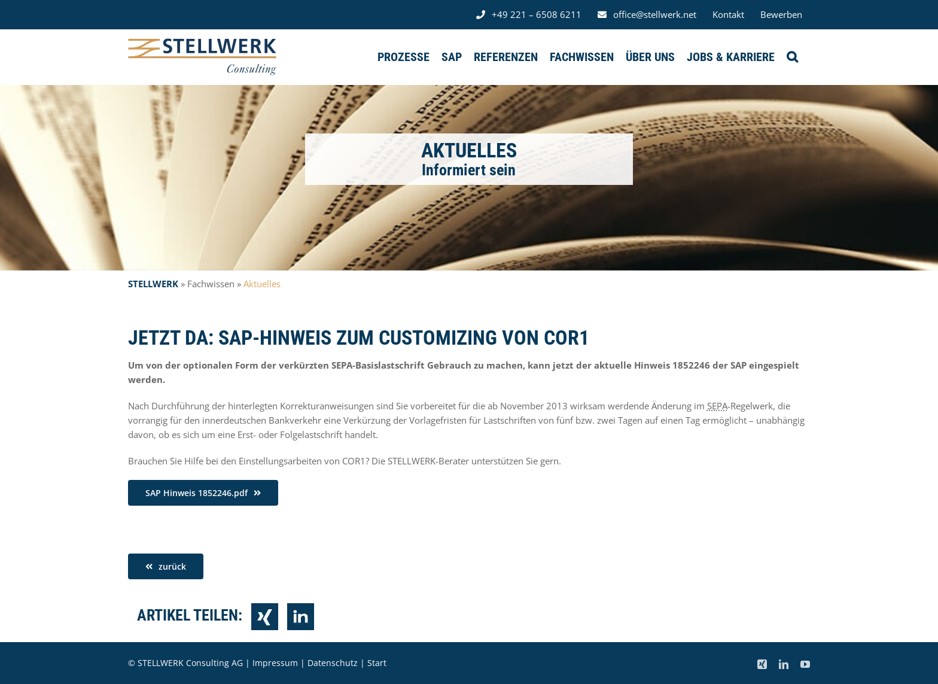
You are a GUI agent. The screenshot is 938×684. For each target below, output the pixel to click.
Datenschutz (332, 662)
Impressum (275, 662)
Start (376, 662)
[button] (792, 56)
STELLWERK (153, 284)
